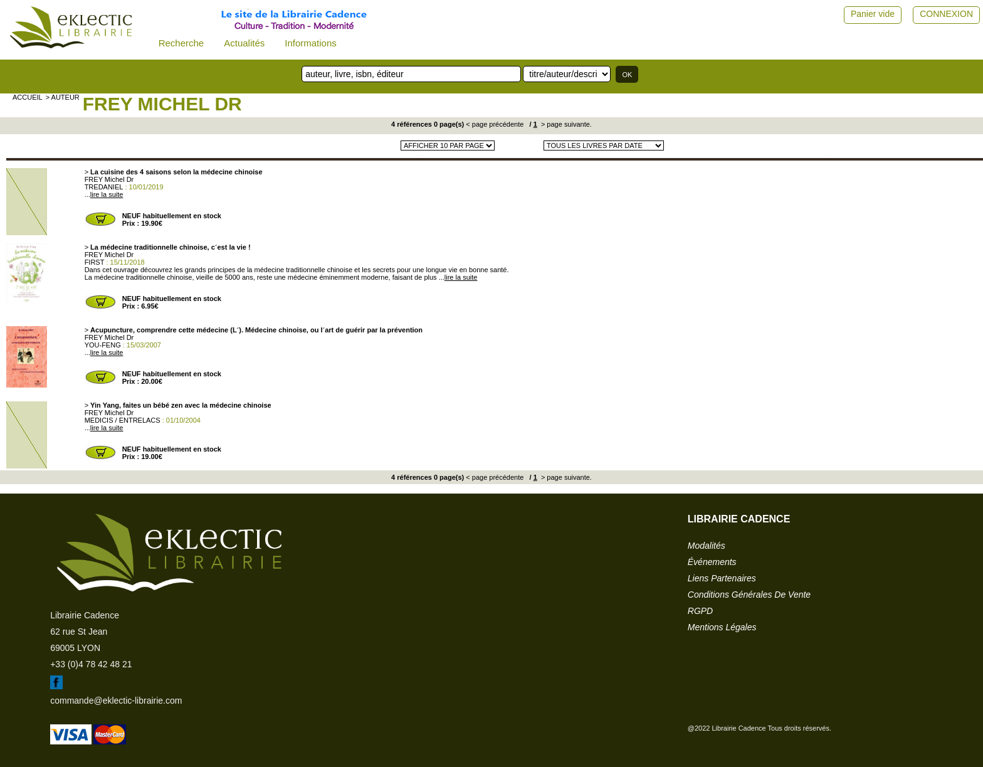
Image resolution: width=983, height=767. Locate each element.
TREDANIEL (104, 187)
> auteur (63, 97)
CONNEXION (946, 14)
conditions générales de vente (749, 595)
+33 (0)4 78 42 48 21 (91, 664)
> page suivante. (565, 124)
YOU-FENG (103, 345)
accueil (28, 97)
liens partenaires (722, 578)
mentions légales (722, 627)
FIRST (95, 262)
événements (712, 562)
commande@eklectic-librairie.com (116, 701)
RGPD (700, 611)
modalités (706, 546)
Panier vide (873, 14)
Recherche (181, 43)
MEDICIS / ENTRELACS (122, 420)
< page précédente (494, 124)
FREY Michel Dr (162, 103)
